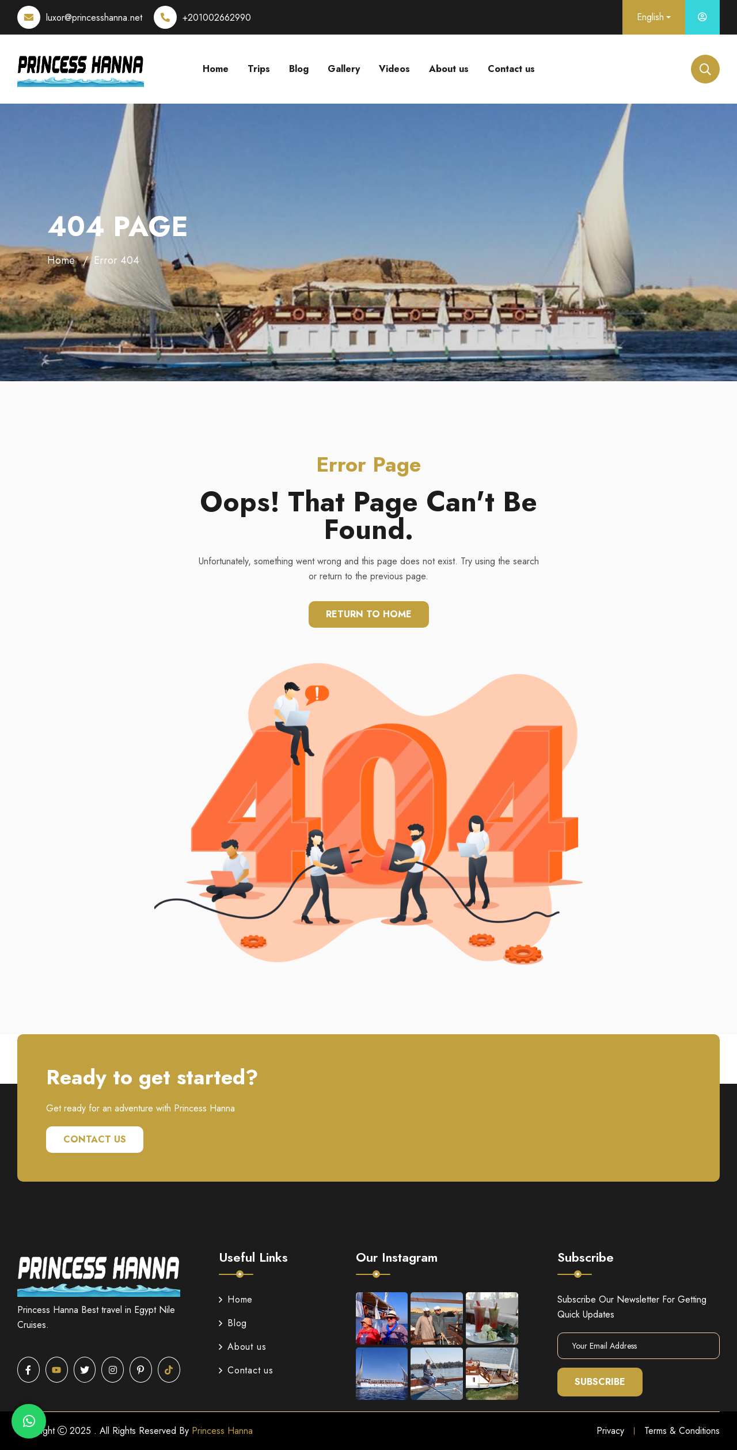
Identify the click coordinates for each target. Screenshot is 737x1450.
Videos (394, 68)
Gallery (344, 68)
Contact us (511, 68)
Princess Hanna (222, 1430)
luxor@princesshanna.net (94, 17)
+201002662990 (217, 17)
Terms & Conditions (682, 1430)
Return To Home (369, 614)
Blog (299, 68)
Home (216, 68)
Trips (259, 68)
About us (449, 68)
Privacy (610, 1430)
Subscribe (600, 1381)
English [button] (650, 17)
